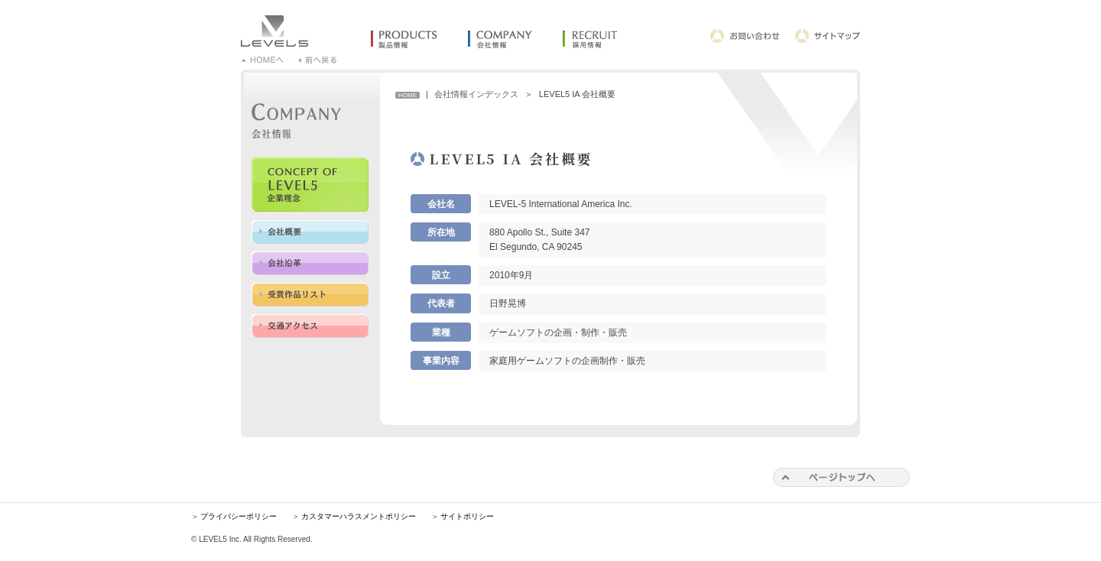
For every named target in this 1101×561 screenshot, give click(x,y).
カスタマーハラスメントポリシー (358, 516)
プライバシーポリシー (238, 516)
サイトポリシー (467, 516)
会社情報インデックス (476, 94)
